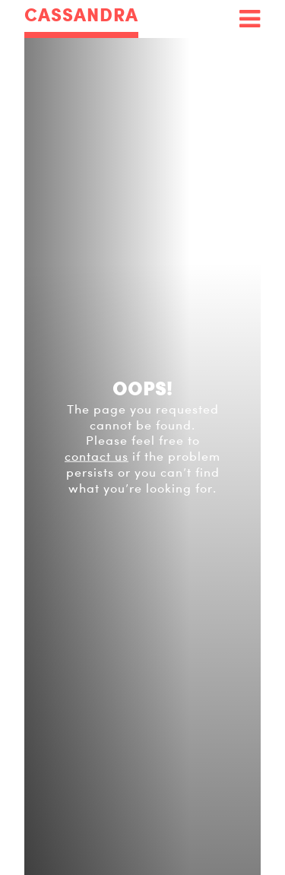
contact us (96, 457)
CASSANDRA (81, 15)
